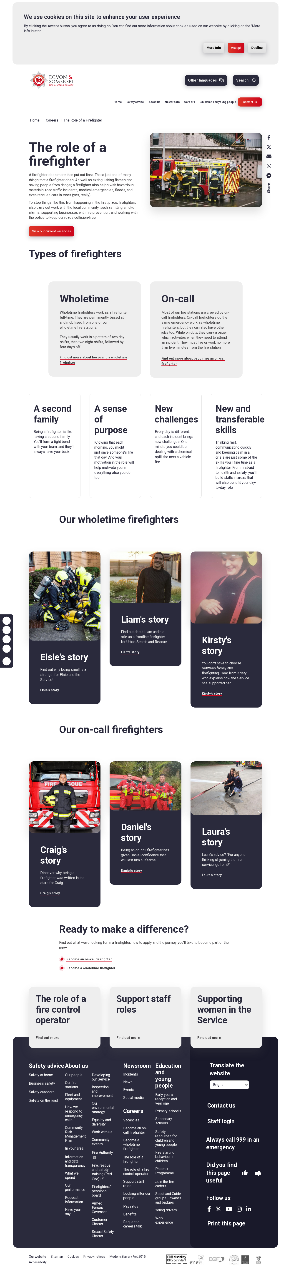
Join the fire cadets (164, 1194)
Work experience (164, 1230)
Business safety (42, 1094)
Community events (101, 1152)
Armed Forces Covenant (99, 1218)
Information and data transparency (75, 1171)
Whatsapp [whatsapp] (269, 169)
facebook (209, 1220)
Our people (74, 1085)
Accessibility (38, 1273)
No (258, 1185)
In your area (74, 1159)
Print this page (226, 1234)
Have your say (73, 1222)
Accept (229, 48)
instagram (239, 1220)
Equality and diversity (101, 1132)
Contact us (250, 105)
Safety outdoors (42, 1103)
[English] (229, 1095)
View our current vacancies (54, 236)
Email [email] (269, 160)
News (128, 1093)
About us (151, 105)
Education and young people (215, 105)
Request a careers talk (132, 1234)
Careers (186, 105)
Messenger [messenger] (269, 179)
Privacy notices (94, 1267)
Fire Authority (102, 1165)
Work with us (102, 1142)
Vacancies (131, 1131)
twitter (218, 1220)
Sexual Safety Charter (103, 1244)
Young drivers (166, 1221)
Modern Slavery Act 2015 (128, 1267)
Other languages (202, 84)
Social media (133, 1108)
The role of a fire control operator (136, 1182)
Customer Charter (99, 1232)
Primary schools (168, 1122)
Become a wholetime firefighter (93, 978)
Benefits (130, 1224)
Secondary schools (163, 1131)
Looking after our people (136, 1206)
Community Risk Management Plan (75, 1144)
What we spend (72, 1186)
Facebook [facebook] (269, 141)
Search (242, 84)
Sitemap (57, 1267)
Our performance (75, 1198)
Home (115, 105)
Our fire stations (71, 1095)
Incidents (130, 1085)
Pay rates (130, 1217)
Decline (254, 48)
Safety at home (41, 1085)
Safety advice (132, 105)
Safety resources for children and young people (166, 1149)
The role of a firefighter (133, 1170)
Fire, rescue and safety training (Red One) (102, 1183)
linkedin (248, 1220)
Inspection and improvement (102, 1102)
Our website (37, 1267)
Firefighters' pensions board (101, 1201)
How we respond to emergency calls (74, 1124)
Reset (7, 639)
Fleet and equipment (73, 1107)
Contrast (7, 649)
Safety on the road (43, 1111)
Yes (245, 1184)
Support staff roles (133, 1194)
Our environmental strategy (103, 1118)
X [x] (269, 150)
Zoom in (7, 621)
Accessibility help (7, 661)
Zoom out (7, 630)
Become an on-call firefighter (91, 968)
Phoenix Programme (164, 1181)
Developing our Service (101, 1087)
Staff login (221, 1132)
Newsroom (169, 105)
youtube (229, 1220)
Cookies (73, 1267)
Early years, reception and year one (166, 1109)
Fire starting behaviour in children (164, 1167)
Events (128, 1100)
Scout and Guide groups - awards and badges (168, 1208)
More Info (203, 48)
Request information (74, 1210)
